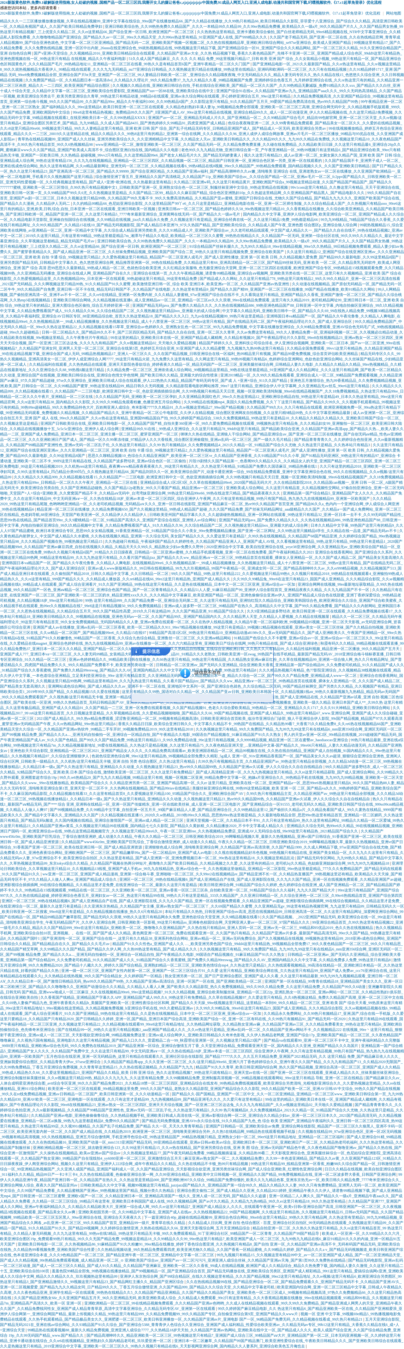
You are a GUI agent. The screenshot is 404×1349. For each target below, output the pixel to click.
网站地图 (393, 13)
